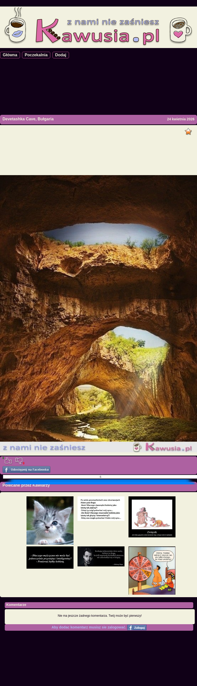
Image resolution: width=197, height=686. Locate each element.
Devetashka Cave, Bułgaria (28, 119)
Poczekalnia (36, 55)
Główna (10, 55)
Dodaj (60, 55)
